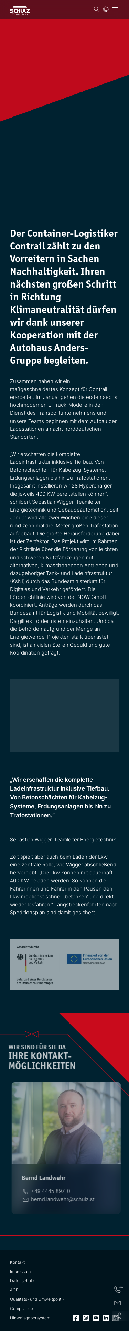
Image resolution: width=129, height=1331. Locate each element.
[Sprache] (106, 9)
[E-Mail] (61, 1199)
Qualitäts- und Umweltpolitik (37, 1299)
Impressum (20, 1271)
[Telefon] (49, 1191)
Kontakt (17, 1262)
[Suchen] (96, 9)
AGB (14, 1290)
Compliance (21, 1308)
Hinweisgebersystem (30, 1318)
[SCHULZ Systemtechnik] (20, 9)
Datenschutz (22, 1280)
